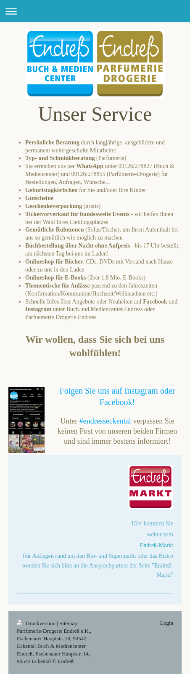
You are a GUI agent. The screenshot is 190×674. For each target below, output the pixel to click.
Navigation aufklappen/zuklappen (95, 11)
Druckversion (37, 623)
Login (166, 623)
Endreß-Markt (156, 545)
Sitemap (68, 623)
